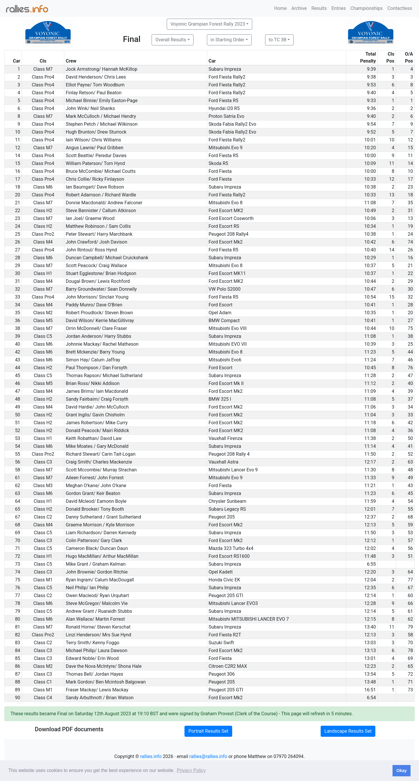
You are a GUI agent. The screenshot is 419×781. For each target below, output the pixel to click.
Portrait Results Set (208, 731)
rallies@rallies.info (208, 756)
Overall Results (170, 39)
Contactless (399, 8)
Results (319, 8)
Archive (299, 8)
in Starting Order (227, 39)
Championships (366, 8)
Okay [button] (401, 770)
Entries (338, 8)
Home (280, 8)
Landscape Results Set (348, 731)
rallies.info (151, 756)
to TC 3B (278, 39)
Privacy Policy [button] (191, 770)
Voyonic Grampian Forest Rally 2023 (208, 24)
